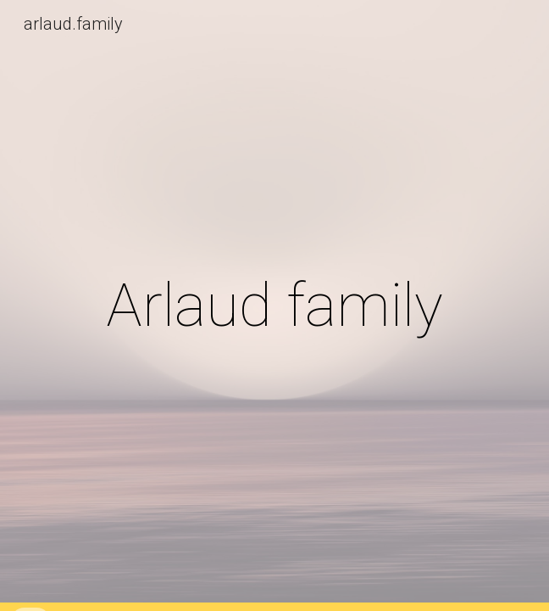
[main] (274, 305)
